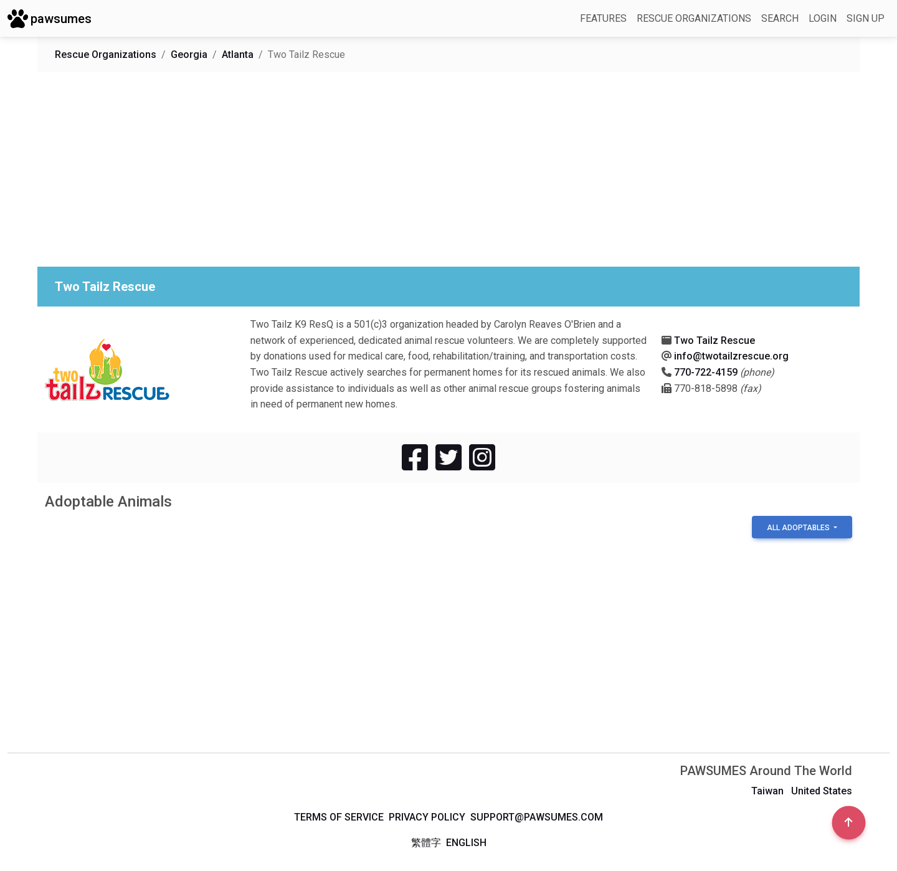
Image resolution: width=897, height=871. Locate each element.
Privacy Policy (427, 817)
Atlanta (238, 54)
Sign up (866, 18)
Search (780, 18)
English (466, 843)
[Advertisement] (418, 169)
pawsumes (49, 18)
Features (603, 18)
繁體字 (426, 843)
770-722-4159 (706, 372)
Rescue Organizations (694, 18)
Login (823, 18)
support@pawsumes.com (536, 817)
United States (821, 791)
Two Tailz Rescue (714, 340)
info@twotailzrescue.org (731, 356)
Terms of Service (339, 817)
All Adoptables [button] (799, 527)
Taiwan (767, 791)
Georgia (189, 54)
